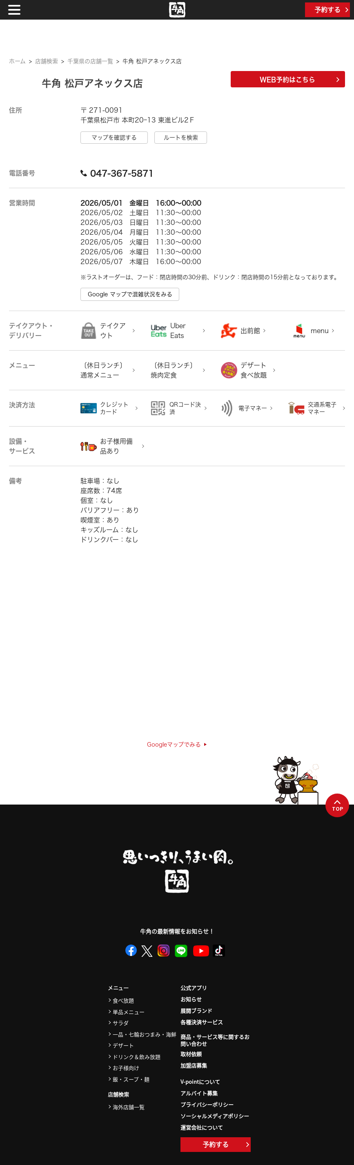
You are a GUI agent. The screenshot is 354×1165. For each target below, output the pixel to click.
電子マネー (252, 408)
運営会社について (201, 1127)
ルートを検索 (181, 137)
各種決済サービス (201, 1022)
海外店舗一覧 (129, 1107)
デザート (123, 1045)
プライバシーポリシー (207, 1104)
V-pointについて (200, 1081)
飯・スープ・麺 (131, 1079)
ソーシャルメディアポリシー (214, 1116)
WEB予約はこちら (299, 79)
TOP (337, 805)
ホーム (17, 61)
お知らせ (191, 999)
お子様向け (126, 1068)
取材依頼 (191, 1054)
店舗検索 (46, 61)
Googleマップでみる (177, 744)
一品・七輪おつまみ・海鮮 (144, 1034)
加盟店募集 (193, 1065)
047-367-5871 (117, 173)
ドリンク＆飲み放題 (136, 1057)
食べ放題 (123, 1000)
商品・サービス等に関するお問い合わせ (214, 1040)
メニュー (118, 988)
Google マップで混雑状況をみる (130, 294)
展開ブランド (196, 1010)
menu (320, 330)
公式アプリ (193, 988)
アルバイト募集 (199, 1093)
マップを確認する (114, 137)
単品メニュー (129, 1012)
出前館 (250, 330)
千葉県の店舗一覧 (90, 61)
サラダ (121, 1023)
